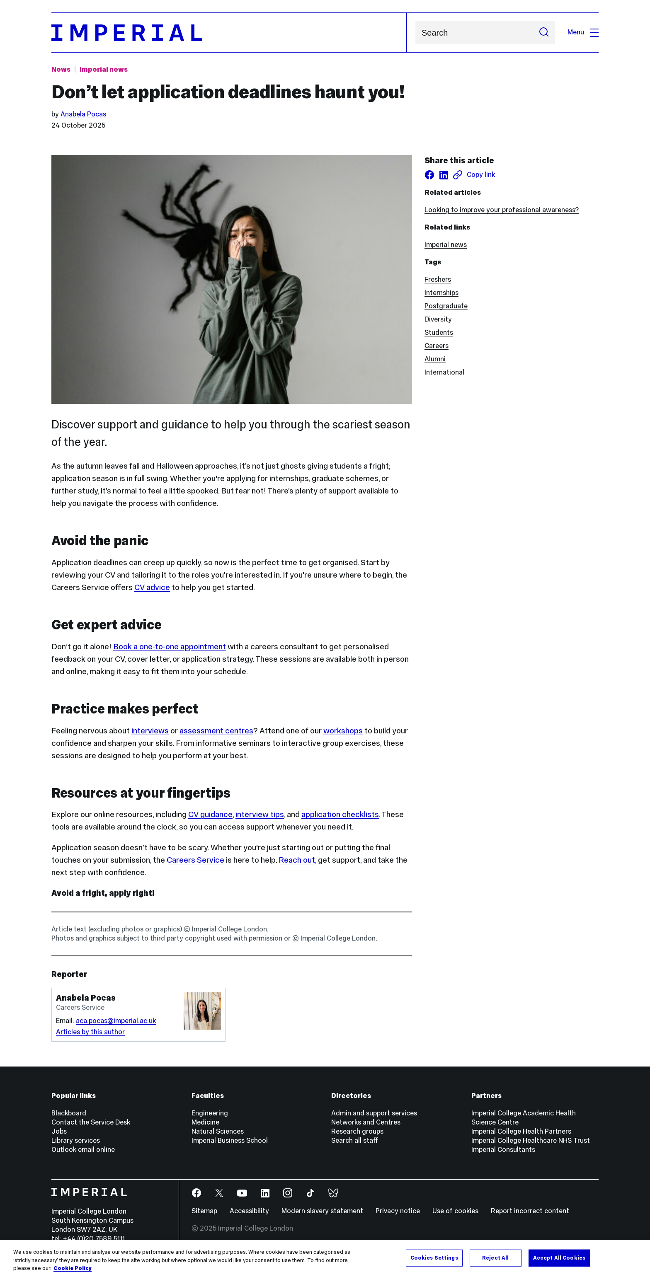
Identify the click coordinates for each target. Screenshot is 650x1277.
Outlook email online (83, 1149)
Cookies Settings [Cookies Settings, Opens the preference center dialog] (434, 1257)
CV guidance (210, 814)
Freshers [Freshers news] (437, 279)
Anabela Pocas (83, 114)
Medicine (205, 1122)
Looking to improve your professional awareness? (501, 210)
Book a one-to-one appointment (169, 646)
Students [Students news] (438, 332)
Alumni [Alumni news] (435, 359)
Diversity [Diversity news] (438, 319)
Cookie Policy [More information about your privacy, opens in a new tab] (72, 1268)
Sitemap (204, 1211)
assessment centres (216, 730)
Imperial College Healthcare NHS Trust (530, 1140)
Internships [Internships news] (441, 292)
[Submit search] (544, 32)
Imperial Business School (230, 1140)
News (60, 69)
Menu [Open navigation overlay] (583, 32)
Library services (75, 1140)
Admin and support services (374, 1113)
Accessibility (249, 1211)
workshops (343, 730)
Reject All (495, 1257)
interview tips (259, 814)
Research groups (357, 1131)
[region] (325, 1258)
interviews (150, 730)
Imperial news (445, 244)
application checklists (340, 814)
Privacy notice (398, 1211)
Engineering (210, 1113)
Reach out (297, 860)
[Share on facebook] (429, 175)
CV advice (152, 587)
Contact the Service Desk (90, 1122)
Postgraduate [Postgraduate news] (446, 306)
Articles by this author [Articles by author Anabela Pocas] (90, 1032)
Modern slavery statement (322, 1211)
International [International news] (444, 372)
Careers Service (195, 860)
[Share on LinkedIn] (444, 175)
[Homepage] (229, 32)
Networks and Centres (365, 1122)
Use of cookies (455, 1211)
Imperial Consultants (503, 1149)
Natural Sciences (218, 1131)
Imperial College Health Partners (521, 1131)
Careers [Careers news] (436, 345)
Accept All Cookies (559, 1257)
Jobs (59, 1131)
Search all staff (354, 1140)
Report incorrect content (530, 1211)
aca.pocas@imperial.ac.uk (116, 1020)
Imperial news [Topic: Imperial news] (104, 69)
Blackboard (68, 1113)
